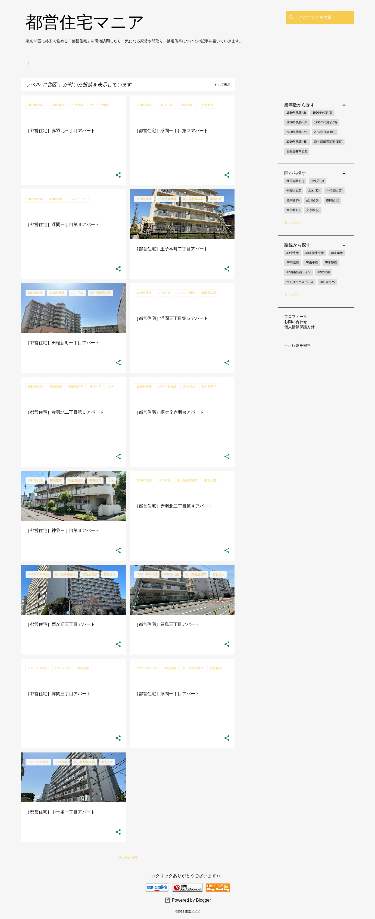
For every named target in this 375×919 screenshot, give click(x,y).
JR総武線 (323, 272)
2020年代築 (297, 142)
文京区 (312, 210)
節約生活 (78, 63)
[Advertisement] (256, 176)
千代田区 (334, 191)
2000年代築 (297, 132)
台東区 (292, 200)
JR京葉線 (337, 252)
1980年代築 (297, 122)
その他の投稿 (128, 858)
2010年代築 (324, 132)
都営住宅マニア (85, 22)
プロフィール (295, 316)
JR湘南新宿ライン (298, 272)
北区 (314, 191)
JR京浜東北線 (314, 252)
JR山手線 (311, 262)
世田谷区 (295, 181)
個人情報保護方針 (299, 327)
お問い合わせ (295, 322)
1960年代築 (296, 113)
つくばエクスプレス (299, 281)
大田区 (292, 210)
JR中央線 (292, 252)
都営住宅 (53, 63)
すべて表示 (222, 85)
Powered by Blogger (187, 900)
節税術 (102, 63)
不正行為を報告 (297, 345)
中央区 (317, 181)
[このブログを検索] (325, 17)
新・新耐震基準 (328, 142)
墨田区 (332, 200)
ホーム (30, 63)
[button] (118, 175)
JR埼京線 (292, 262)
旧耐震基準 (296, 151)
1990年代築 (325, 122)
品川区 (312, 200)
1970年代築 (322, 113)
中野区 (293, 191)
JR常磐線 (331, 262)
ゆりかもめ (327, 281)
